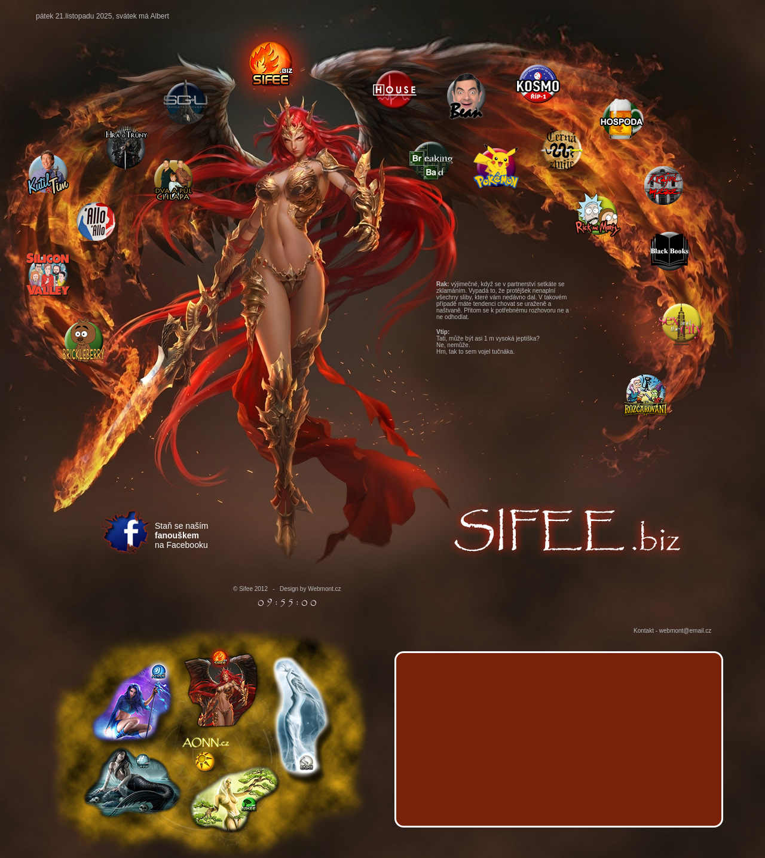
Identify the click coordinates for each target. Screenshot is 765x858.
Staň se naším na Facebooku (182, 535)
